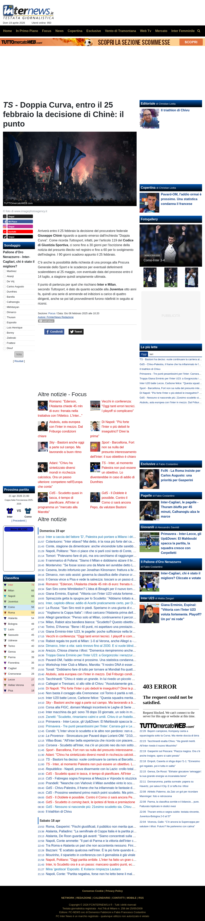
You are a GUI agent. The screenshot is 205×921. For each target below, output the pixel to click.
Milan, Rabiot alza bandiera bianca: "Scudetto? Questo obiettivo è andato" (97, 622)
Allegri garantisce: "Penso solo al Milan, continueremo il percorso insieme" (97, 617)
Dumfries (12, 291)
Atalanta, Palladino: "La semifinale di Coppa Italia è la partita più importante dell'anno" (106, 831)
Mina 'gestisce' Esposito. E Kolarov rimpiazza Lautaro (83, 869)
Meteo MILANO (18, 529)
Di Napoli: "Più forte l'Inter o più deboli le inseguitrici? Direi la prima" (93, 688)
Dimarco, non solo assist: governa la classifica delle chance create (92, 574)
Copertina (148, 187)
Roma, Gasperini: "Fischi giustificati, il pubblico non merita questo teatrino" (98, 826)
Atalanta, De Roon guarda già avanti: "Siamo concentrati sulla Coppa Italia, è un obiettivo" (108, 836)
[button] (18, 354)
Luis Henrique (14, 327)
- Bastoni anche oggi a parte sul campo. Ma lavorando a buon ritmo (66, 447)
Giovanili (147, 527)
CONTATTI (118, 897)
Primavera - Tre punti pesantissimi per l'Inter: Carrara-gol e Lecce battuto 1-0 (99, 726)
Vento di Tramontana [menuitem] (120, 31)
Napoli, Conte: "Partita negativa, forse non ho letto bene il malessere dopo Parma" (103, 874)
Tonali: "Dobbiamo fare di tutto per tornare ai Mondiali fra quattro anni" (94, 669)
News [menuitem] (59, 31)
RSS (141, 897)
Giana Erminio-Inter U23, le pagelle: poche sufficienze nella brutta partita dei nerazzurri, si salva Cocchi (118, 631)
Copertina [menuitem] (75, 31)
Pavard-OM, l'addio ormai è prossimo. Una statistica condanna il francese (97, 660)
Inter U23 (147, 598)
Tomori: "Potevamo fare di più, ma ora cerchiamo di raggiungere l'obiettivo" (98, 555)
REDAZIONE (83, 897)
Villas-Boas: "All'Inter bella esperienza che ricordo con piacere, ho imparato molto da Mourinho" (112, 740)
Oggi (143, 354)
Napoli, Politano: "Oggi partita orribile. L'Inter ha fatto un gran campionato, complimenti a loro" (111, 859)
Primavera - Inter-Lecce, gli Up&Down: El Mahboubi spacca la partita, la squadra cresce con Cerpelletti (118, 721)
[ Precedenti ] (18, 520)
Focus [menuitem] (46, 31)
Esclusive (148, 464)
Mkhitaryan (13, 307)
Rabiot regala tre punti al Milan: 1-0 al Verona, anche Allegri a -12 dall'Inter (98, 641)
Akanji (10, 276)
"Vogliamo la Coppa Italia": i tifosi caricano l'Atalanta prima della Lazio (94, 612)
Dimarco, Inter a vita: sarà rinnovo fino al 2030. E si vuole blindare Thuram (98, 645)
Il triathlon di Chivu (59, 811)
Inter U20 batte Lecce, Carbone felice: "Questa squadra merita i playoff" (96, 698)
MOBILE (131, 897)
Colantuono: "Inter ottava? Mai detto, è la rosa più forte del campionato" (96, 541)
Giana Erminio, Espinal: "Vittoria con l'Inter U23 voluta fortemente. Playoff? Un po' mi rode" (109, 593)
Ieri (151, 354)
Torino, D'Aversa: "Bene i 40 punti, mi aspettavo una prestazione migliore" (97, 626)
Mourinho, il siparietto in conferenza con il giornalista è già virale (90, 855)
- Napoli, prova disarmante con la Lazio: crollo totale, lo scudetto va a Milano (107, 769)
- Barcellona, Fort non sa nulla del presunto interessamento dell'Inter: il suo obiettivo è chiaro (115, 750)
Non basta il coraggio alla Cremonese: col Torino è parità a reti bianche (95, 693)
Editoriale (148, 103)
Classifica (11, 578)
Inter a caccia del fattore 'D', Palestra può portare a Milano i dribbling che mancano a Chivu (109, 536)
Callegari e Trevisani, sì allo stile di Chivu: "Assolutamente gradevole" (94, 683)
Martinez (12, 271)
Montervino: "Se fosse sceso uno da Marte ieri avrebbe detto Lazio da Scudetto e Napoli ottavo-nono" (117, 565)
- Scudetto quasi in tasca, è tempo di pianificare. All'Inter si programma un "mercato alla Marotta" (60, 502)
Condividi (54, 332)
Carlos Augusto (15, 286)
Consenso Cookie (92, 890)
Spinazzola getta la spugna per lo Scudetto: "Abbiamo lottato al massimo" (97, 598)
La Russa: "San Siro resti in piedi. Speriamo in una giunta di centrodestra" (97, 608)
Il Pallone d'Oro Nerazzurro (161, 562)
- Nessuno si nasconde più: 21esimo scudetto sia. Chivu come (96, 806)
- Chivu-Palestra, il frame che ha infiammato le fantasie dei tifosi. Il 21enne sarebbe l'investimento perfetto (123, 788)
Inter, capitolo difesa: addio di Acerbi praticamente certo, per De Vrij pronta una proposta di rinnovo (115, 603)
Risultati (18, 361)
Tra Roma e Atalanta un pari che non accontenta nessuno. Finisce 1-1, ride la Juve (103, 845)
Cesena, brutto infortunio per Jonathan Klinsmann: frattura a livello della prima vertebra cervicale (113, 570)
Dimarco (11, 312)
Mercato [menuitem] (161, 31)
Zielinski (11, 337)
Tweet (76, 332)
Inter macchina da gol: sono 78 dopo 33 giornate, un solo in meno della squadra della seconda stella (116, 712)
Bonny (10, 332)
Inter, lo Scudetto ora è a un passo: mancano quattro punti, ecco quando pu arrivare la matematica (114, 864)
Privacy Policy (114, 890)
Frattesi (11, 342)
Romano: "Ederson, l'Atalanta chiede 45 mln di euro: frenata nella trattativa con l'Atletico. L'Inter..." (114, 584)
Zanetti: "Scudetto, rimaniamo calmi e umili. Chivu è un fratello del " (98, 716)
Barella (11, 296)
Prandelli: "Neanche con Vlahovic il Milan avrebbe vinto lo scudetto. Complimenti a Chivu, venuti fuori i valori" (122, 783)
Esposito (12, 322)
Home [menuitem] (7, 31)
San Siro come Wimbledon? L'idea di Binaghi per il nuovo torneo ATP (94, 589)
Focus (51, 313)
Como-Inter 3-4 (154, 260)
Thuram (11, 317)
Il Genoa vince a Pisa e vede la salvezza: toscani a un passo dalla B (93, 579)
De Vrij (10, 281)
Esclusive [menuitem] (93, 31)
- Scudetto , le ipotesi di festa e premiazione (90, 802)
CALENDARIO (101, 897)
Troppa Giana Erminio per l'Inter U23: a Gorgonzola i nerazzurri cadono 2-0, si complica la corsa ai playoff (120, 655)
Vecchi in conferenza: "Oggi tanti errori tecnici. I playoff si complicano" (118, 406)
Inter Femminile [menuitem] (183, 31)
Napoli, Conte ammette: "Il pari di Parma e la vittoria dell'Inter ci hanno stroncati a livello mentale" (113, 840)
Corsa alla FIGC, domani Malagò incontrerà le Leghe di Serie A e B (93, 707)
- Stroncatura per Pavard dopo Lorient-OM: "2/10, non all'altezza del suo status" (111, 735)
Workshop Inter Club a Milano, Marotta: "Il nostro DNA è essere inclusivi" (96, 664)
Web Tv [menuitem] (145, 31)
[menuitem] (199, 31)
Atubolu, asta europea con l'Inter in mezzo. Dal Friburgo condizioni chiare (97, 674)
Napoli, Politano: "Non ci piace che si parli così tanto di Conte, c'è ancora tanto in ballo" (107, 551)
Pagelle (146, 495)
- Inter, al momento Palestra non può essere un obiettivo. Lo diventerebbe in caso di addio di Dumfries (113, 472)
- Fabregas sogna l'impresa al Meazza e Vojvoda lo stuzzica (91, 778)
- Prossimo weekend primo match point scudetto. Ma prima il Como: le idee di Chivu (108, 792)
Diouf (10, 348)
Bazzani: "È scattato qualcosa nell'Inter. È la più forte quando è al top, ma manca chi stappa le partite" (117, 850)
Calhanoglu (13, 301)
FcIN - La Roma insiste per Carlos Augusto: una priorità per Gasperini (180, 475)
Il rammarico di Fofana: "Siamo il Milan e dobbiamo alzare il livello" (92, 560)
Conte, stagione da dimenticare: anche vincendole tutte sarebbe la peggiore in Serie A (106, 546)
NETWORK (67, 897)
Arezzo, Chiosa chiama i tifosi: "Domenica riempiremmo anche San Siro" (96, 650)
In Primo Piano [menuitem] (27, 31)
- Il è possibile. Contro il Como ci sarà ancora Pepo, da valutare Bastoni (105, 797)
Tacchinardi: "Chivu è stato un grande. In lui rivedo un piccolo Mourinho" (96, 679)
